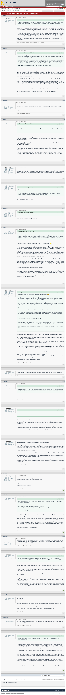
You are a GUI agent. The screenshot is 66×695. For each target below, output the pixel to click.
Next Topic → (63, 677)
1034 (15, 10)
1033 (13, 10)
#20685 (63, 165)
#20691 (63, 381)
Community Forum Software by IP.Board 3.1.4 (57, 693)
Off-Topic (11, 8)
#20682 (63, 48)
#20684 (63, 119)
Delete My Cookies (13, 693)
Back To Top (3, 693)
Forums (2, 6)
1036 (20, 10)
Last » (27, 10)
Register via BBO (50, 4)
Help (62, 4)
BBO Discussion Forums (5, 8)
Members (7, 6)
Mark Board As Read (20, 693)
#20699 (63, 617)
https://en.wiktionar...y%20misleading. (24, 419)
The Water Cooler (17, 8)
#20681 (63, 15)
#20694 (63, 473)
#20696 (63, 536)
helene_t (5, 15)
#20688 (63, 227)
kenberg (5, 48)
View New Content (60, 8)
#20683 (63, 100)
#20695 (63, 494)
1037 (23, 10)
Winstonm (5, 100)
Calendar (11, 6)
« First (8, 10)
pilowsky (5, 183)
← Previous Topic (50, 677)
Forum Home (8, 693)
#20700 (63, 631)
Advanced (65, 6)
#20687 (63, 208)
